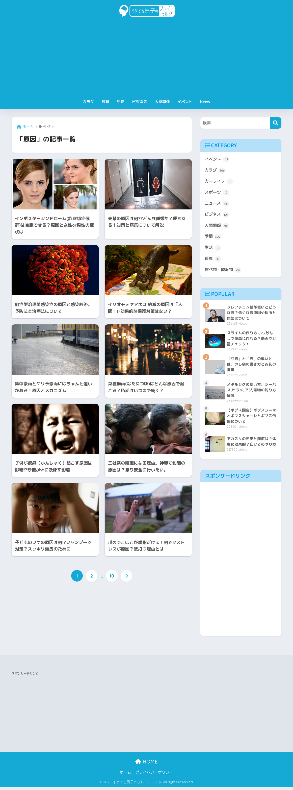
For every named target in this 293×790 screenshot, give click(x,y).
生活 (120, 101)
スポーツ (217, 193)
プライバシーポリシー (154, 775)
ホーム (125, 775)
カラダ (88, 101)
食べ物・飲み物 (224, 272)
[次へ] (126, 576)
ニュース (217, 204)
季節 (213, 238)
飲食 (105, 101)
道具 (213, 261)
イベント (185, 101)
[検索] (275, 123)
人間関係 (162, 101)
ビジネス (139, 101)
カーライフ (219, 182)
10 (112, 576)
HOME (146, 764)
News (205, 101)
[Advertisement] (146, 58)
